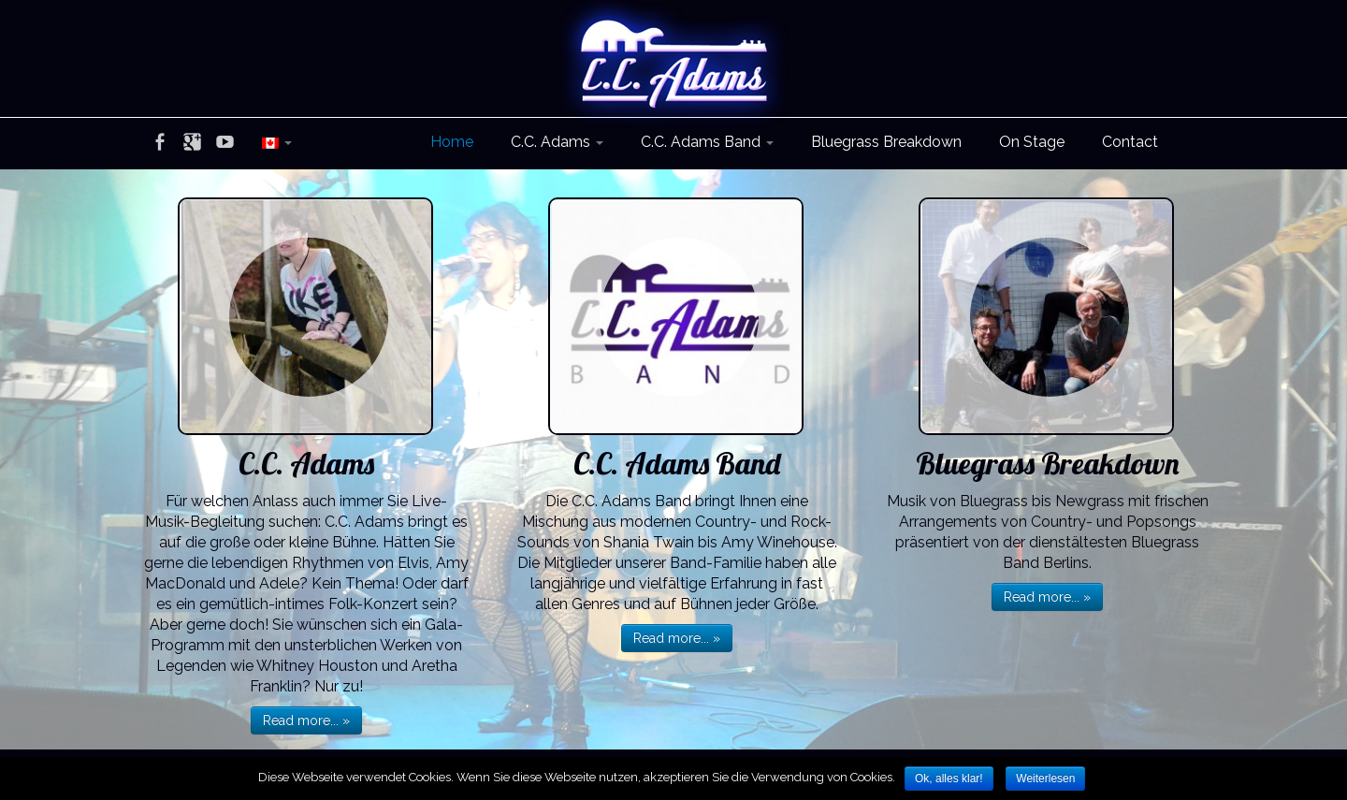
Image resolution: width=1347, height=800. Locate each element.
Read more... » (306, 720)
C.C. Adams (557, 142)
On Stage (1032, 142)
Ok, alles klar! (949, 778)
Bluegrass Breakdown (886, 142)
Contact (1130, 142)
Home (451, 142)
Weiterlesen (1045, 778)
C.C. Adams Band (707, 142)
